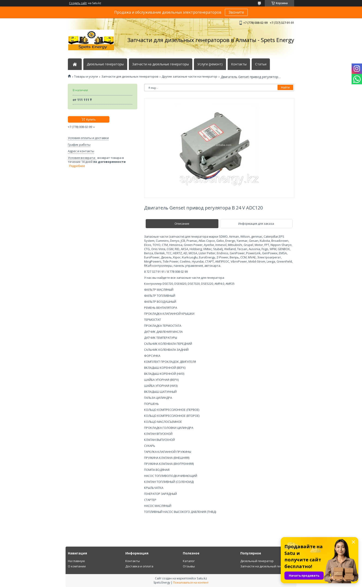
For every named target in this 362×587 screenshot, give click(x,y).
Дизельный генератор (257, 561)
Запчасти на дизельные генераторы (160, 64)
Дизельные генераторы (105, 64)
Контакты (239, 64)
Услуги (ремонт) (210, 64)
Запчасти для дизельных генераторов (129, 77)
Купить (91, 119)
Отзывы (189, 566)
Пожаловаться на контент (190, 582)
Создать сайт (78, 3)
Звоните (236, 12)
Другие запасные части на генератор (189, 77)
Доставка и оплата (139, 566)
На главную (76, 561)
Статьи (260, 64)
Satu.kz (202, 578)
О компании (77, 566)
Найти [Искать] (285, 87)
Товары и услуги (86, 77)
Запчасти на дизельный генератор (266, 566)
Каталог (189, 561)
